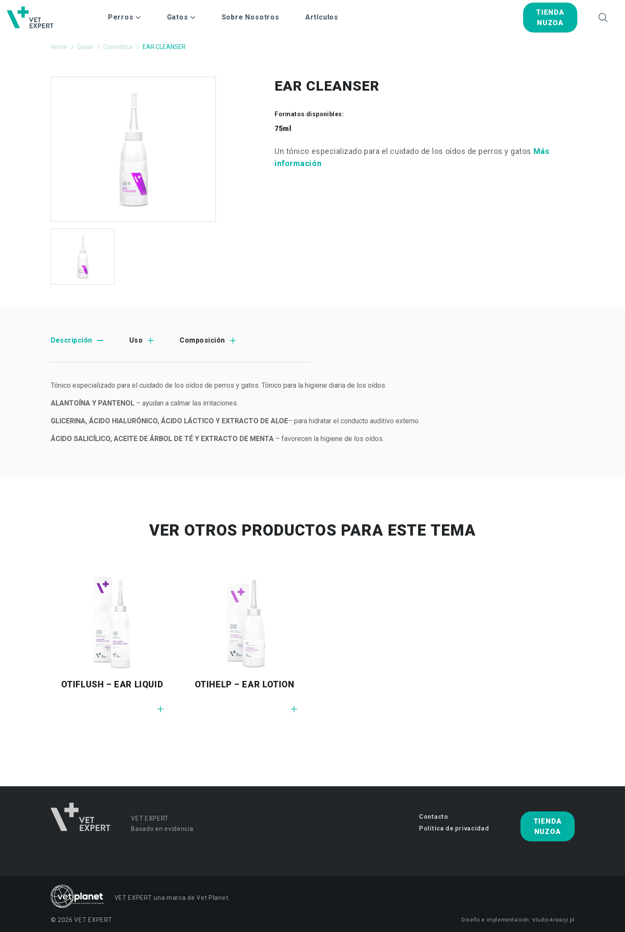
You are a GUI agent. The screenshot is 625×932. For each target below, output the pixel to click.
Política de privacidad (454, 828)
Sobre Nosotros (250, 17)
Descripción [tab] (71, 340)
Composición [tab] (202, 340)
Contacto (433, 816)
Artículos (321, 17)
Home (59, 46)
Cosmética (118, 46)
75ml (283, 128)
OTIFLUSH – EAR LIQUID (112, 684)
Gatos (85, 46)
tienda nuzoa (550, 17)
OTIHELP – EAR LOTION (245, 684)
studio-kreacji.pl (553, 920)
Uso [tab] (136, 340)
